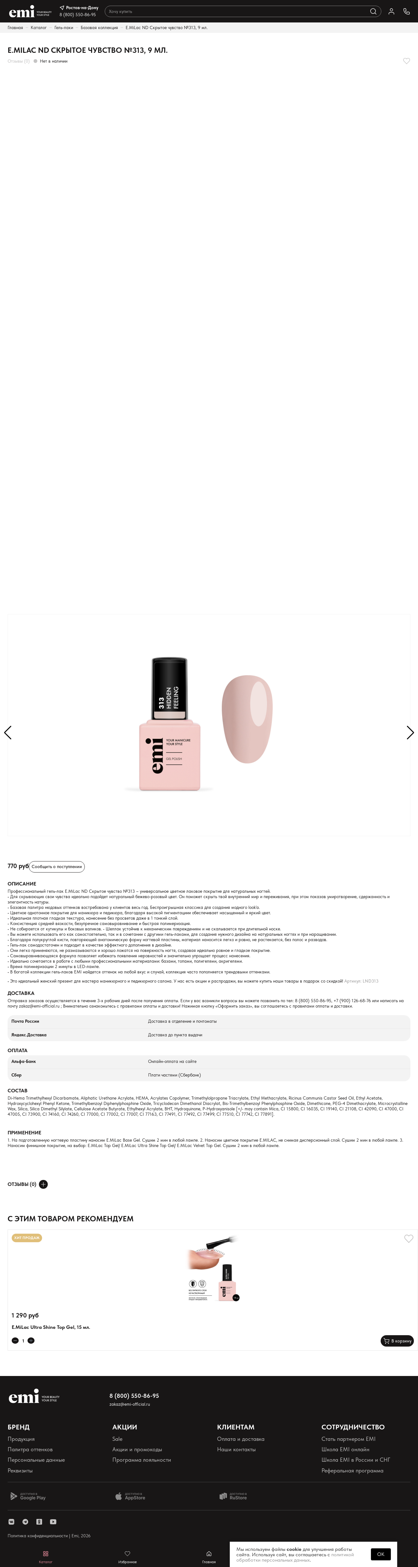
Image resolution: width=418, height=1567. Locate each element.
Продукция (21, 1438)
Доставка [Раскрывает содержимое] (21, 993)
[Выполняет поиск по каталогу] (373, 11)
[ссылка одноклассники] (39, 1522)
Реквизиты (20, 1470)
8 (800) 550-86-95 (77, 14)
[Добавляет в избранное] (406, 61)
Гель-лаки (63, 27)
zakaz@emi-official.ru (39, 1006)
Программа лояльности (141, 1459)
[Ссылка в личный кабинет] (391, 11)
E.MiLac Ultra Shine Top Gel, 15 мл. (51, 1327)
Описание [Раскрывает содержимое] (22, 884)
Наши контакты (236, 1449)
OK (380, 1554)
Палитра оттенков (30, 1449)
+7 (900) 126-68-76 (352, 1000)
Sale (117, 1438)
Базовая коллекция (99, 27)
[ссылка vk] (11, 1522)
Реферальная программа (352, 1470)
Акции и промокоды (137, 1449)
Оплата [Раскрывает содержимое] (18, 1050)
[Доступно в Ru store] (237, 1496)
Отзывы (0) (19, 61)
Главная (15, 27)
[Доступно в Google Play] (28, 1496)
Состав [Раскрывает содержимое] (18, 1091)
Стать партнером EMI (348, 1438)
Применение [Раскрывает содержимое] (24, 1133)
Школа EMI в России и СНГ (355, 1459)
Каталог (39, 27)
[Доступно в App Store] (132, 1496)
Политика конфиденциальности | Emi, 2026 (49, 1535)
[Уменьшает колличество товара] (15, 1340)
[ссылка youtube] (53, 1522)
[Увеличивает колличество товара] (31, 1340)
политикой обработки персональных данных (295, 1557)
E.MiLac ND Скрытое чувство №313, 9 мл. (167, 27)
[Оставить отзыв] (43, 1184)
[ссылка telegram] (25, 1522)
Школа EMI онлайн (345, 1449)
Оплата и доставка (241, 1438)
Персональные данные (36, 1459)
